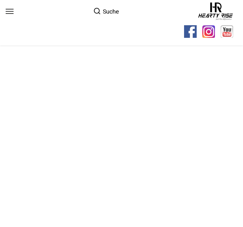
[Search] (106, 11)
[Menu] (9, 11)
